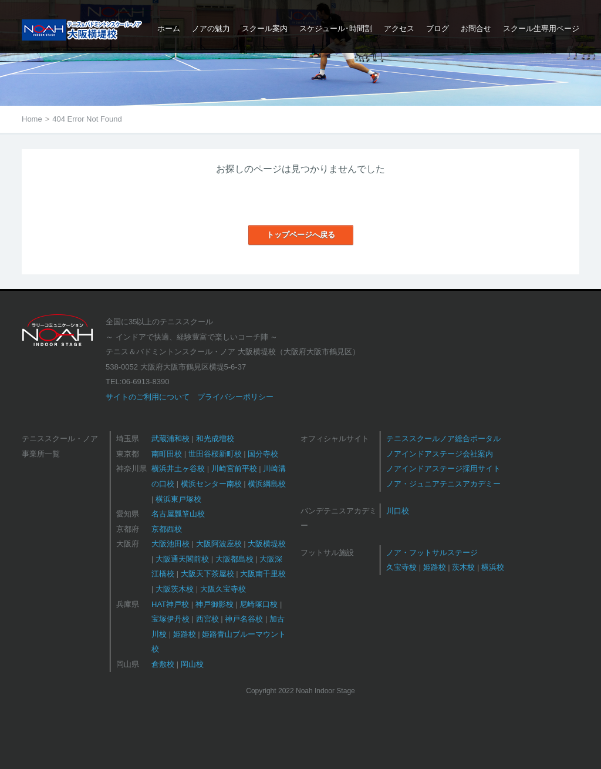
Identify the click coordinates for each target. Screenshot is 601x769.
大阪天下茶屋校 (207, 573)
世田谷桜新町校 (215, 453)
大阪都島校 (234, 559)
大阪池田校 (170, 543)
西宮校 (207, 618)
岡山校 (192, 664)
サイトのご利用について (148, 396)
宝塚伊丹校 (170, 618)
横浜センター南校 (211, 483)
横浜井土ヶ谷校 (178, 468)
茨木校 (463, 567)
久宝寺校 (401, 567)
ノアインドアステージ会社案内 (439, 453)
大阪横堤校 (267, 543)
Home (32, 119)
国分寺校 (263, 453)
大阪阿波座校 (219, 543)
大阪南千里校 (263, 573)
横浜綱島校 (267, 483)
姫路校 (184, 634)
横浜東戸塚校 (178, 499)
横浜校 (492, 567)
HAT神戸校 (170, 604)
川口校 (397, 510)
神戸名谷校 (244, 618)
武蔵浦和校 (170, 438)
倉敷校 (162, 664)
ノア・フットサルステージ (432, 552)
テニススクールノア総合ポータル (443, 438)
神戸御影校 (214, 604)
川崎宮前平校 (234, 468)
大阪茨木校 (175, 589)
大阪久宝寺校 (223, 589)
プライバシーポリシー (235, 396)
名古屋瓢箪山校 (178, 513)
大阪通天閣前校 (182, 559)
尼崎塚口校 (258, 604)
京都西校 (166, 529)
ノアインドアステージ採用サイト (443, 468)
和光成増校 (215, 438)
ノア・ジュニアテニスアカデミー (443, 483)
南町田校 (166, 453)
